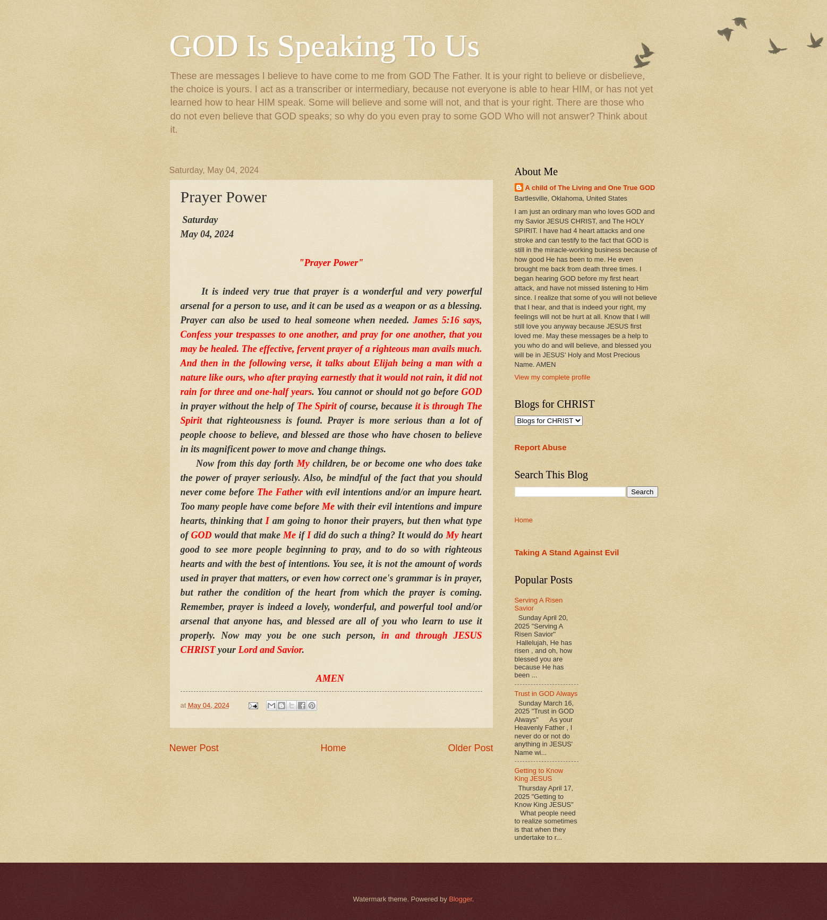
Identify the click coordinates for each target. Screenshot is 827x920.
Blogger (460, 899)
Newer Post (194, 748)
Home (333, 748)
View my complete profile (553, 377)
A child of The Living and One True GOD (590, 188)
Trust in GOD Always (546, 694)
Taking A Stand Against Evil (567, 552)
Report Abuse (541, 447)
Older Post (470, 748)
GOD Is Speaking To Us (324, 45)
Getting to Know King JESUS (539, 775)
